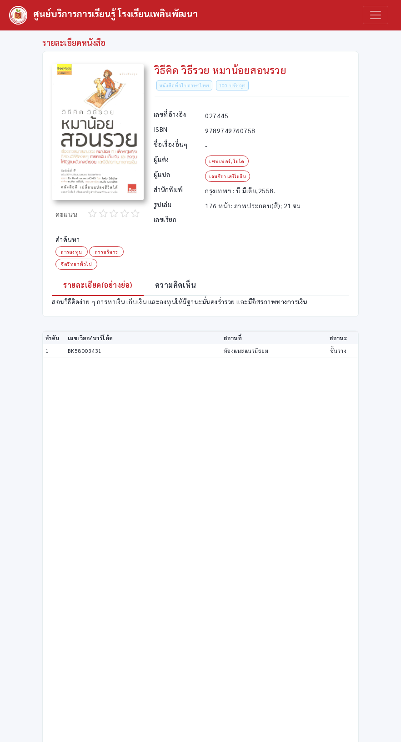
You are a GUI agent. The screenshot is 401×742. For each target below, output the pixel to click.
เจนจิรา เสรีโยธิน (227, 176)
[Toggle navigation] (375, 15)
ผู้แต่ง (161, 159)
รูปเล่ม (163, 204)
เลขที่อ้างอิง (170, 114)
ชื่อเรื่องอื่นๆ (171, 144)
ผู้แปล (162, 174)
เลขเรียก (165, 219)
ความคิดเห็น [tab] (175, 285)
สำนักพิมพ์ (168, 189)
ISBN (161, 129)
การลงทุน (71, 252)
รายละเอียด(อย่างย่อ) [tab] (97, 285)
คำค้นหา (67, 239)
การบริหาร (106, 252)
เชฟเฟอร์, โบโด (227, 161)
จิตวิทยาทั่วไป (76, 264)
